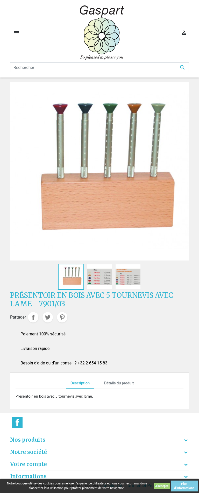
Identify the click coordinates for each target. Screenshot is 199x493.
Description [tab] (80, 383)
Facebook (17, 422)
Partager (33, 317)
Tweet (47, 317)
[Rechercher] (99, 67)
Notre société (28, 452)
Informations (28, 476)
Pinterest (62, 317)
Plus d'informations (184, 486)
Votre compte (28, 464)
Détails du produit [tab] (119, 383)
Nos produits (27, 439)
